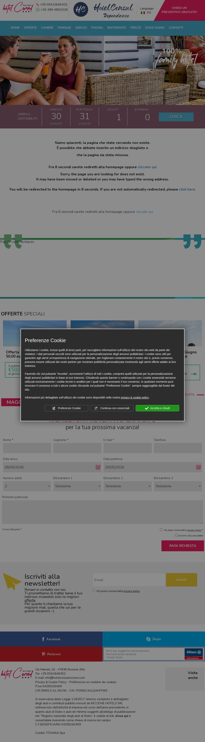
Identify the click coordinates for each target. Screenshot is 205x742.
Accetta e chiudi (157, 408)
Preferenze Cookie (66, 408)
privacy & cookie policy (135, 397)
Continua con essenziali (112, 408)
